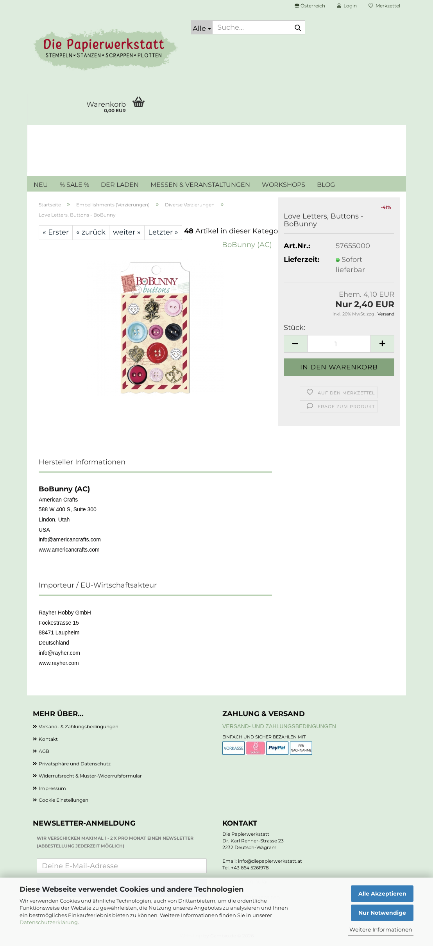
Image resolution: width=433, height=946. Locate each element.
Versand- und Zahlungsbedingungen (279, 726)
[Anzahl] (339, 344)
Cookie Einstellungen (63, 800)
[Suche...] (202, 27)
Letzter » (163, 232)
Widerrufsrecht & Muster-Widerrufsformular (90, 776)
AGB (44, 751)
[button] (310, 6)
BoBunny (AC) (247, 244)
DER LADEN (120, 184)
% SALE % (74, 184)
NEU (41, 184)
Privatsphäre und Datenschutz (75, 764)
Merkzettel (384, 6)
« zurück (91, 232)
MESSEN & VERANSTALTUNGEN (200, 184)
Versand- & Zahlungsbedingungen (78, 726)
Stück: (294, 327)
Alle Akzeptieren (382, 893)
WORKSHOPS (283, 184)
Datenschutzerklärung (49, 922)
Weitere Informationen (380, 929)
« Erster (56, 232)
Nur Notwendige (382, 912)
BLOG (326, 184)
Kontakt (48, 739)
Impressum (52, 788)
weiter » (127, 232)
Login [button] (347, 6)
